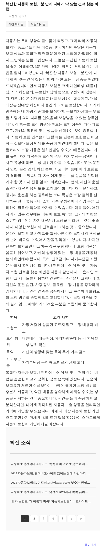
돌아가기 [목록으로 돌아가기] (90, 547)
